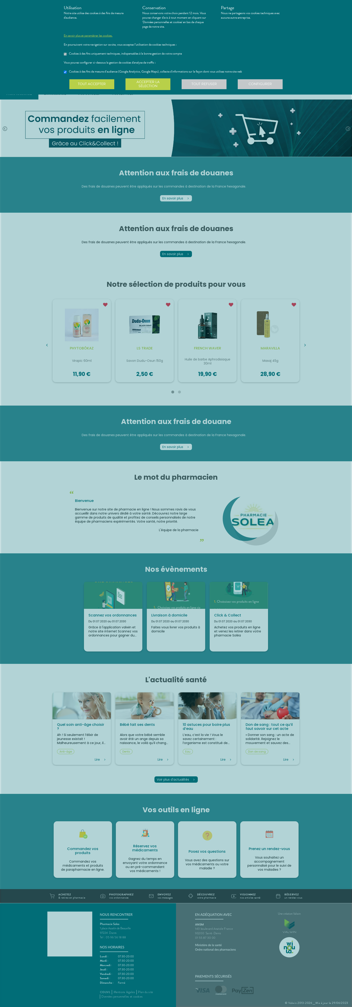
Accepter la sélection (148, 84)
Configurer (260, 84)
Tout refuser (204, 84)
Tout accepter (92, 84)
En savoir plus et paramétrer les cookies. (88, 35)
